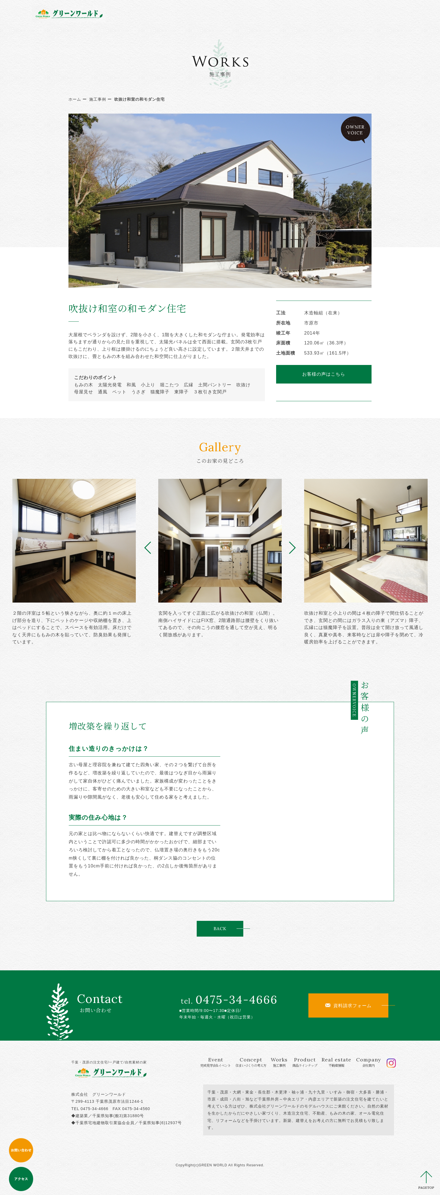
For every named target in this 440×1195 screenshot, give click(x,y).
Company (355, 13)
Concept (215, 13)
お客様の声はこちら (323, 374)
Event (172, 13)
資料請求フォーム (348, 1005)
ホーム (74, 99)
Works (249, 13)
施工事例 (97, 99)
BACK (220, 928)
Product (281, 13)
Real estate (318, 13)
